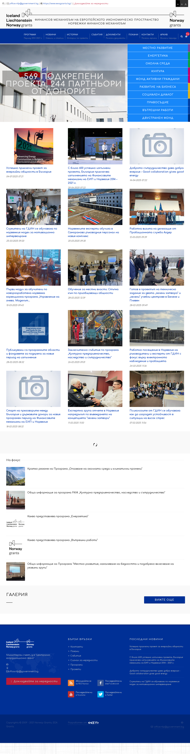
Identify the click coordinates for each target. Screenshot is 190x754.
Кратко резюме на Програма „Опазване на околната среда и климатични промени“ (84, 468)
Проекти (75, 669)
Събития (75, 656)
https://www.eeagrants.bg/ (57, 3)
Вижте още (164, 600)
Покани (74, 651)
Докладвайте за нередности (90, 3)
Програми (76, 665)
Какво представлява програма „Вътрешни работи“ (62, 540)
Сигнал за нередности (84, 660)
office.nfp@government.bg (24, 3)
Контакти (76, 647)
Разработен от (83, 723)
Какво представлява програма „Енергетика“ (57, 516)
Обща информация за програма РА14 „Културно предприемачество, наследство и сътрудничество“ (96, 492)
